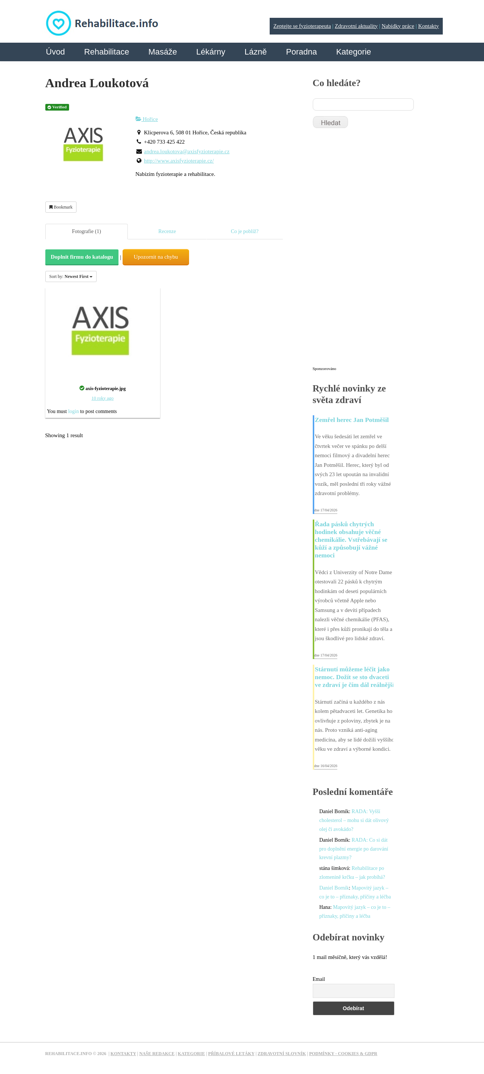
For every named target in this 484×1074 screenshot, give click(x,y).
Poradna (301, 51)
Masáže (162, 51)
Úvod (55, 51)
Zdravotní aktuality (356, 26)
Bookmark (61, 207)
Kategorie (353, 51)
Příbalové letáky (231, 1053)
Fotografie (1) (86, 231)
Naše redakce (157, 1053)
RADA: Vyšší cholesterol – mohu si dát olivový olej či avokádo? (354, 820)
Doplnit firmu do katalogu (82, 257)
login (73, 411)
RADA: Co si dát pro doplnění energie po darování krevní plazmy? (354, 849)
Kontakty (428, 26)
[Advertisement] (368, 250)
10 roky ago (102, 398)
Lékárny (210, 51)
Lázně (255, 51)
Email (319, 979)
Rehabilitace (106, 51)
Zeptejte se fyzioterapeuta (302, 26)
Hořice (147, 119)
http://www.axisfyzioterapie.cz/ (179, 161)
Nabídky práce (397, 26)
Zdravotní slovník (282, 1053)
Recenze (167, 231)
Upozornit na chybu (156, 257)
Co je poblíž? (245, 231)
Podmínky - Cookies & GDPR (343, 1053)
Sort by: (71, 276)
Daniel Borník (334, 888)
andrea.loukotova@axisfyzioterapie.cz (187, 151)
